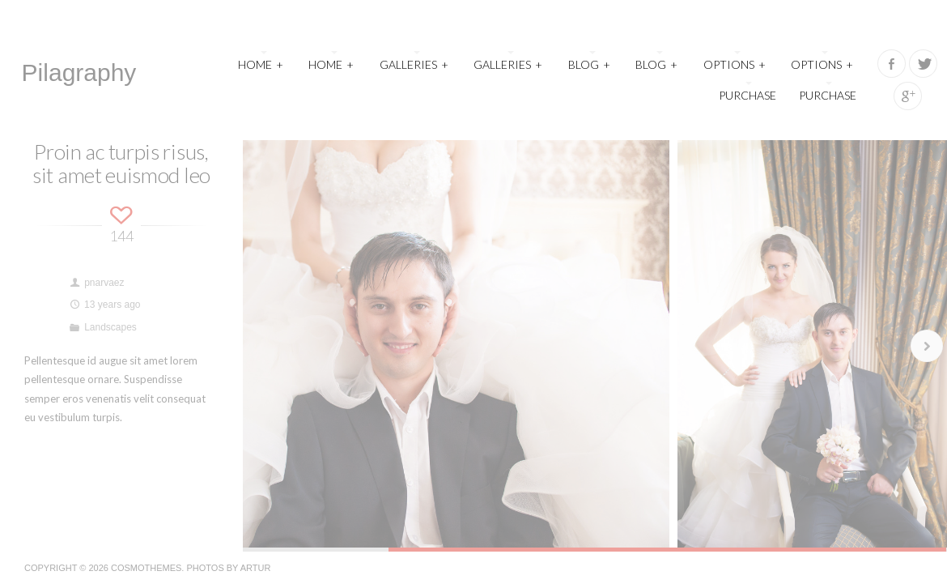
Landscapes (110, 327)
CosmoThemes (146, 568)
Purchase (747, 95)
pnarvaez (104, 282)
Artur (255, 568)
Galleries (414, 62)
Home (261, 62)
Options (735, 62)
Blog (589, 62)
